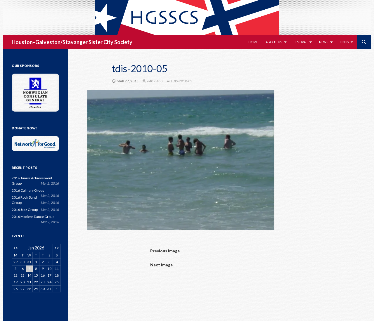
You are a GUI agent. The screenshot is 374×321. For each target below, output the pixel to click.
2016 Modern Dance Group (33, 216)
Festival (300, 42)
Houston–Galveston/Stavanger (50, 42)
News (323, 42)
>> (56, 247)
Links (344, 42)
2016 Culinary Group (28, 190)
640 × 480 (154, 81)
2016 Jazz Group (25, 209)
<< (15, 247)
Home (253, 42)
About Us (274, 42)
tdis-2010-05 (181, 81)
